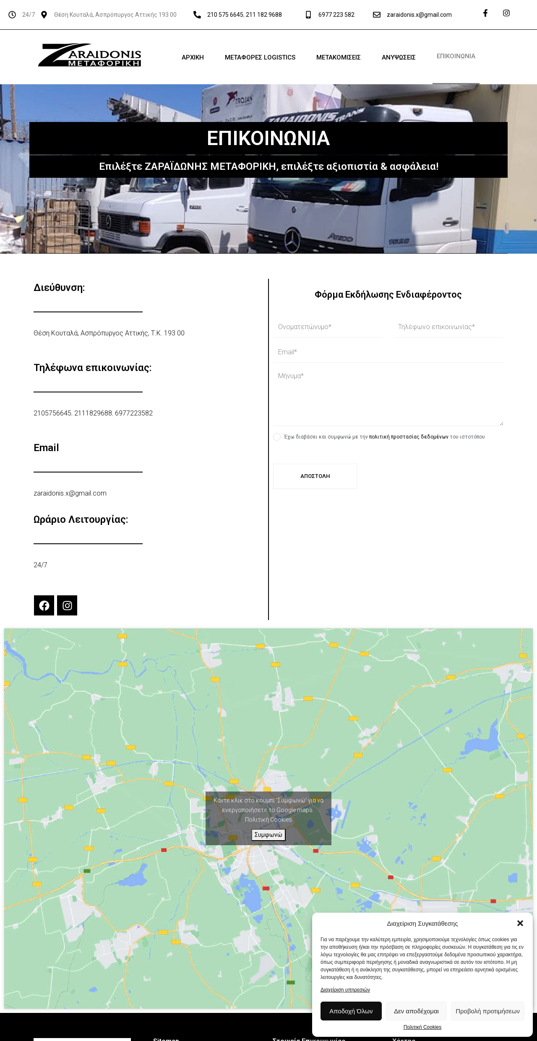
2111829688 (93, 413)
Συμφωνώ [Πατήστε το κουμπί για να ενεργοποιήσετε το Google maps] (268, 834)
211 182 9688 (264, 14)
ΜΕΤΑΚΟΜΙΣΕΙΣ (338, 57)
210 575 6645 (225, 14)
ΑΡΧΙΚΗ (193, 57)
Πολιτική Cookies (423, 1027)
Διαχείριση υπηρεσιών (345, 990)
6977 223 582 (336, 14)
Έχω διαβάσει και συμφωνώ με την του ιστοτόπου (384, 437)
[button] (520, 923)
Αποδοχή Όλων (351, 1011)
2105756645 (52, 413)
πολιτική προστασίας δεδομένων (408, 437)
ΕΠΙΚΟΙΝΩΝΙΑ (456, 56)
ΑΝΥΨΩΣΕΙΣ (399, 57)
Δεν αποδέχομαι (416, 1011)
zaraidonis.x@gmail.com (419, 14)
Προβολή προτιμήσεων (488, 1011)
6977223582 (134, 413)
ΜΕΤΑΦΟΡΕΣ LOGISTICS (260, 57)
